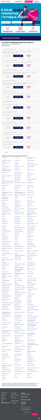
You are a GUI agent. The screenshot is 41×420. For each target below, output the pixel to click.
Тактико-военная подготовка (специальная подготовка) (31, 325)
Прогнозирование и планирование (20, 287)
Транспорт (3, 337)
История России (17, 226)
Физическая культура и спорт (19, 349)
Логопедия (29, 238)
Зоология (28, 207)
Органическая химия (30, 273)
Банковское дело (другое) (19, 172)
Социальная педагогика (31, 308)
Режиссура (29, 299)
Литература (22, 91)
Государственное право (31, 192)
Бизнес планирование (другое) (6, 176)
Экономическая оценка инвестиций (32, 368)
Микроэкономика (4, 258)
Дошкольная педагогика (6, 113)
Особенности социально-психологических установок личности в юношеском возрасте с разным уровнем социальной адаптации (20, 73)
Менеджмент (29, 248)
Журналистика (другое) (18, 205)
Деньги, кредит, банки (5, 200)
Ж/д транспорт (17, 203)
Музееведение (4, 262)
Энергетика (3, 375)
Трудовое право (17, 337)
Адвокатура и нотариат (30, 160)
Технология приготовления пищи (20, 333)
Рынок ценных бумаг (30, 304)
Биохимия (28, 177)
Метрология (4, 255)
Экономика (16, 363)
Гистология (3, 190)
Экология (3, 361)
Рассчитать (36, 22)
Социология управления (5, 316)
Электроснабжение (18, 374)
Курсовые (3, 394)
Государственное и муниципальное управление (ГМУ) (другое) (20, 193)
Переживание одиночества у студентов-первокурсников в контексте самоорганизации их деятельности (18, 52)
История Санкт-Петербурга (31, 226)
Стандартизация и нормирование (32, 316)
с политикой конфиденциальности (36, 24)
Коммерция (22, 132)
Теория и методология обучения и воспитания (20, 331)
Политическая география (18, 280)
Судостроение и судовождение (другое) (19, 325)
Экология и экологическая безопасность (31, 361)
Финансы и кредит (17, 355)
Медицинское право (18, 245)
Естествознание (5, 102)
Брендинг (3, 179)
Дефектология (17, 200)
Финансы (28, 354)
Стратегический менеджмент (31, 318)
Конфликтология (4, 229)
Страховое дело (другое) (18, 320)
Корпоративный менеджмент (6, 231)
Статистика (3, 318)
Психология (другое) (5, 294)
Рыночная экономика (5, 306)
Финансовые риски (5, 354)
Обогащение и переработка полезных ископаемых (19, 270)
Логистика (16, 238)
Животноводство (29, 203)
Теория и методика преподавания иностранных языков (7, 331)
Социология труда (30, 315)
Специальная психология (18, 316)
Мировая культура (17, 258)
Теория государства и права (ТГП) (32, 329)
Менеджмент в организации (19, 251)
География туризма (30, 187)
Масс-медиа (16, 241)
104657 (18, 10)
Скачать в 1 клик (18, 56)
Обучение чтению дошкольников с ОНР (12, 115)
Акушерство (16, 163)
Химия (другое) (29, 357)
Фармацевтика (29, 346)
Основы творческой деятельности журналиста (7, 277)
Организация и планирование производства (6, 274)
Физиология (29, 348)
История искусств (4, 221)
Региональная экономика (6, 299)
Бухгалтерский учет (18, 179)
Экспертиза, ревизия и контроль (32, 371)
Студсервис (23, 403)
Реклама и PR (4, 301)
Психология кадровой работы (6, 296)
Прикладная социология (6, 287)
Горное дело (16, 190)
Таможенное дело (4, 327)
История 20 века (29, 218)
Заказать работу (28, 1)
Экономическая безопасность (19, 368)
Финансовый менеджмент (19, 354)
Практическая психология (6, 285)
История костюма (17, 221)
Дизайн (3, 202)
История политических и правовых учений (32, 224)
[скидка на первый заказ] (36, 2)
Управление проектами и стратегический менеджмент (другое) (33, 344)
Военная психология (5, 185)
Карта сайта (23, 402)
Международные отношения (31, 246)
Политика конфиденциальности (25, 393)
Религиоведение (29, 301)
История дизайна (4, 220)
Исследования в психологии (31, 216)
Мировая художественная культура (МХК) (7, 260)
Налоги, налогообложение (6, 264)
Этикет (28, 375)
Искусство (3, 216)
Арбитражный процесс (30, 166)
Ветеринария (29, 181)
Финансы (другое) (4, 355)
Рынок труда (16, 304)
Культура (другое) (30, 233)
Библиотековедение (18, 174)
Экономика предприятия (31, 365)
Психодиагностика (5, 292)
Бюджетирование (17, 181)
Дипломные (4, 392)
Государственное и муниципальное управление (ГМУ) (7, 193)
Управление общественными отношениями (19, 342)
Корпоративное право (18, 229)
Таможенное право (18, 327)
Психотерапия (29, 296)
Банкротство (29, 172)
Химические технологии (5, 357)
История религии (4, 226)
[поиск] (34, 42)
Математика (29, 241)
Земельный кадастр (5, 207)
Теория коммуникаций (30, 330)
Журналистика (4, 205)
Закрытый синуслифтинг (8, 144)
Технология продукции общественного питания (31, 334)
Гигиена (28, 189)
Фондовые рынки (30, 355)
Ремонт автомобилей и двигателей (7, 303)
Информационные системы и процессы (6, 214)
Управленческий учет (5, 346)
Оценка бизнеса (29, 276)
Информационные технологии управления (32, 214)
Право (16, 282)
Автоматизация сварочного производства (31, 158)
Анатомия (3, 164)
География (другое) (17, 187)
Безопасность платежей (26, 399)
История (3, 218)
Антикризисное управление (19, 166)
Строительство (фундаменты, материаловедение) (31, 321)
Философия (4, 351)
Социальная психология (5, 309)
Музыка (16, 262)
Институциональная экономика (7, 210)
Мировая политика (30, 258)
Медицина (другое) (30, 243)
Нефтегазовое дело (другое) (19, 267)
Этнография (4, 377)
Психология (22, 49)
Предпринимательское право (19, 285)
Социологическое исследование (20, 312)
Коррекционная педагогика (19, 231)
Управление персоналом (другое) (7, 343)
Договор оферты (24, 396)
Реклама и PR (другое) (18, 301)
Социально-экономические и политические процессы (6, 313)
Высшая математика (30, 185)
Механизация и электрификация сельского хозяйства (20, 256)
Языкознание (4, 379)
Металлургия (17, 253)
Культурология (4, 234)
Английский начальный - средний (32, 164)
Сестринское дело (4, 308)
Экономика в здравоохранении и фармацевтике (7, 366)
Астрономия (16, 168)
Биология (3, 177)
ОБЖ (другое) (4, 269)
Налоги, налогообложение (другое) (20, 264)
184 (28, 152)
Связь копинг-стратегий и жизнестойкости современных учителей (17, 62)
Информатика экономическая (19, 212)
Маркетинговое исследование (6, 241)
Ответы (3, 396)
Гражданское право (30, 195)
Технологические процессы (6, 333)
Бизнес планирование (30, 174)
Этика (21, 81)
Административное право (6, 163)
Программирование (30, 287)
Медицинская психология (6, 245)
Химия (16, 357)
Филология (29, 349)
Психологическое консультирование (20, 292)
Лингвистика (29, 234)
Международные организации (19, 246)
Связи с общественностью (19, 306)
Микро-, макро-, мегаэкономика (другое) (32, 256)
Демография (16, 197)
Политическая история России (32, 280)
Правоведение (17, 284)
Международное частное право (7, 246)
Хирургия (21, 142)
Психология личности (18, 296)
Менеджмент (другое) (5, 251)
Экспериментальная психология (20, 371)
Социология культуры (18, 315)
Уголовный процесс (30, 339)
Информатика (17, 210)
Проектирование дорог (5, 289)
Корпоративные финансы (31, 229)
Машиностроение (4, 243)
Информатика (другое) (30, 210)
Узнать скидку (34, 414)
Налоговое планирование (31, 264)
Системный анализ (17, 308)
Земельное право (30, 205)
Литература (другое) (30, 236)
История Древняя (17, 220)
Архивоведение (4, 168)
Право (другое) (29, 282)
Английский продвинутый (6, 166)
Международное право (31, 245)
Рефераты (3, 398)
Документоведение (18, 202)
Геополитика (16, 189)
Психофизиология (5, 297)
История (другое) (17, 218)
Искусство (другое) (17, 216)
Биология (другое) (17, 177)
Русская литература (18, 303)
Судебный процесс (5, 324)
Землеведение (17, 207)
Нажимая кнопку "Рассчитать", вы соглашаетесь (32, 24)
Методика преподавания (31, 253)
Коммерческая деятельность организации (12, 134)
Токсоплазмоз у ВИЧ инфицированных (11, 125)
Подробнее (8, 56)
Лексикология (17, 234)
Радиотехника (17, 297)
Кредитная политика (30, 231)
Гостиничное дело (30, 190)
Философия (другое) (18, 351)
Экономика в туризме (18, 365)
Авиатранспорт (4, 157)
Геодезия (3, 189)
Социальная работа (18, 309)
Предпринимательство (30, 285)
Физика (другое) (17, 348)
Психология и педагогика (31, 294)
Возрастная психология (18, 185)
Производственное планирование (20, 289)
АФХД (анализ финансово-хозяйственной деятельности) (6, 170)
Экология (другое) (17, 361)
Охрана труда (17, 276)
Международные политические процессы (7, 249)
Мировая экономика (18, 259)
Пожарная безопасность (5, 280)
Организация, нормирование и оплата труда (19, 274)
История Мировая (4, 223)
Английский (16, 164)
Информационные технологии (19, 214)
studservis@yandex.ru (25, 409)
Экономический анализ (31, 369)
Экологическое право (30, 359)
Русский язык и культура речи (6, 304)
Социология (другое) (30, 312)
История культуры (30, 221)
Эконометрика (4, 363)
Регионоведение (17, 299)
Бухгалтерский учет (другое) (31, 179)
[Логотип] (19, 1)
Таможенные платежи (30, 327)
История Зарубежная (30, 220)
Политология (4, 282)
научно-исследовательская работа (10, 104)
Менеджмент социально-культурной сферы (33, 252)
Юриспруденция (29, 377)
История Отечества (18, 223)
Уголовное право (17, 339)
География (3, 187)
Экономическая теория (18, 369)
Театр (3, 329)
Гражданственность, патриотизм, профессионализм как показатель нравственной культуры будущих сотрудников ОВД (18, 84)
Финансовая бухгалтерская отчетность (31, 352)
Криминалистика (4, 233)
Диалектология (29, 200)
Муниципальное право (30, 262)
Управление (4, 341)
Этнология (16, 377)
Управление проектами (18, 343)
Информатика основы (5, 212)
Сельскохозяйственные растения (32, 306)
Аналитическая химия (30, 163)
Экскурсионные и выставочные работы (7, 372)
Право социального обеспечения (7, 284)
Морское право (29, 259)
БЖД (2, 174)
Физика (3, 348)
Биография (29, 176)
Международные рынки (18, 248)
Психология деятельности (19, 294)
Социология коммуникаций (6, 315)
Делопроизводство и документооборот (5, 198)
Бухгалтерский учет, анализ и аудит (7, 181)
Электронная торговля (5, 374)
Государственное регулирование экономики (7, 195)
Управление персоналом (31, 341)
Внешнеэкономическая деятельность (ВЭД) (7, 183)
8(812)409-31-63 (5, 402)
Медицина (22, 122)
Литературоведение (5, 238)
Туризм (28, 337)
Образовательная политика (31, 269)
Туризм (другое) (4, 339)
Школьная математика (18, 359)
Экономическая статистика (6, 369)
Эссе (2, 400)
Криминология (17, 233)
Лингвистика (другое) (5, 236)
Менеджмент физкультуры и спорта (7, 253)
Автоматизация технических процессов (6, 161)
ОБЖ (28, 267)
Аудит (28, 168)
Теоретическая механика (18, 329)
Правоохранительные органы (31, 284)
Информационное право (31, 212)
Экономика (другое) (30, 363)
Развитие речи (29, 297)
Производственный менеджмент (32, 289)
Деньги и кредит (29, 197)
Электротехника (29, 374)
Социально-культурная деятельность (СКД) (33, 310)
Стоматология (17, 318)
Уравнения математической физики (20, 346)
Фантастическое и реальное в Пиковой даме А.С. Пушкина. (16, 94)
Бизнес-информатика (18, 176)
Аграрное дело (17, 160)
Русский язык (29, 303)
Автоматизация (17, 157)
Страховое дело (4, 320)
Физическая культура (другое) (6, 349)
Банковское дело (4, 172)
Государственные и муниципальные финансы (20, 195)
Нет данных (4, 267)
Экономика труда (4, 368)
